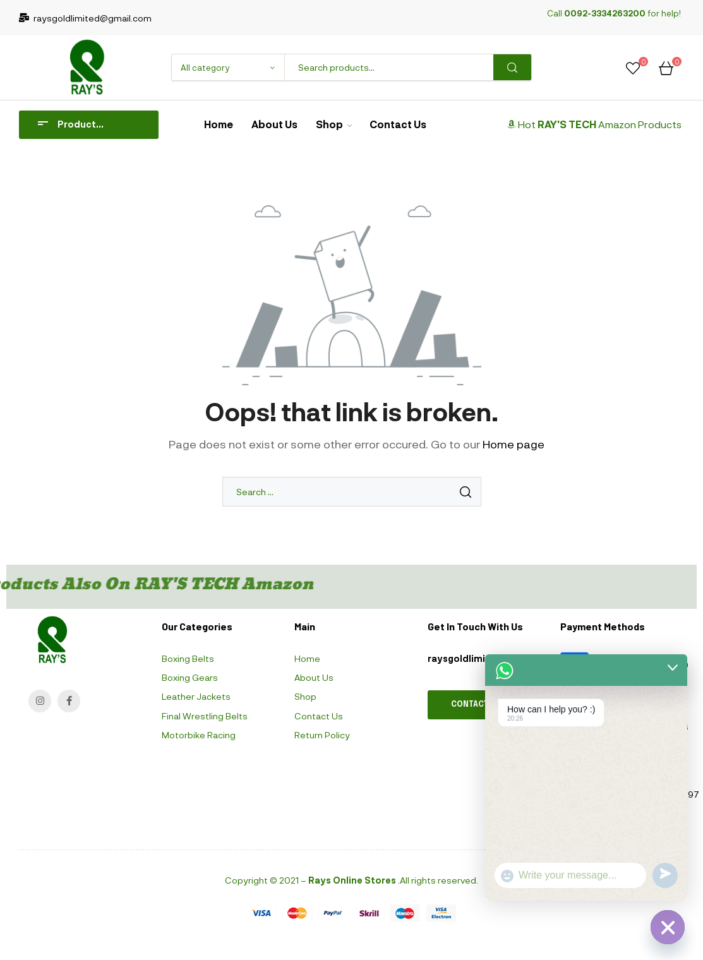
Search (512, 67)
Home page (513, 444)
